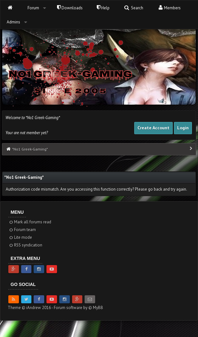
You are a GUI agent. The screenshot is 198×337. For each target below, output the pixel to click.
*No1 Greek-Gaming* (30, 149)
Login (183, 128)
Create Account (153, 128)
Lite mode (20, 237)
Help (103, 8)
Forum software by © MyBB (78, 307)
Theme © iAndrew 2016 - (31, 307)
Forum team (22, 229)
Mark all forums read (30, 222)
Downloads (70, 8)
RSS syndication (25, 245)
